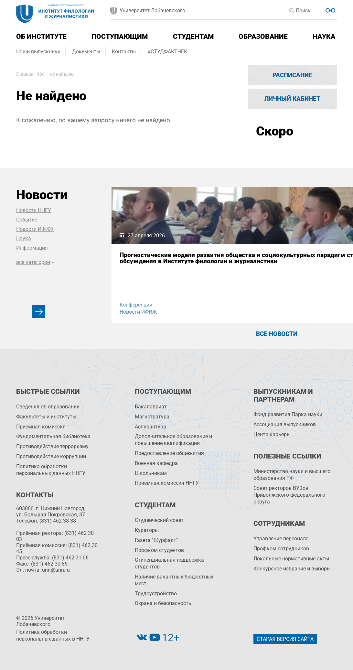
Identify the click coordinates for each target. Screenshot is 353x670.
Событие (26, 220)
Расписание (292, 75)
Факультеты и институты (46, 417)
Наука (324, 36)
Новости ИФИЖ (35, 229)
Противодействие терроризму (52, 446)
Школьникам (151, 473)
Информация (32, 248)
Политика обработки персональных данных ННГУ (50, 469)
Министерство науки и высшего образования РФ (291, 474)
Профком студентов (159, 550)
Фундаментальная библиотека (53, 436)
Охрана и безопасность (163, 603)
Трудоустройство (156, 593)
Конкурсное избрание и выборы (292, 569)
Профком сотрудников (281, 549)
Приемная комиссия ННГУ (167, 483)
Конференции (136, 305)
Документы (86, 52)
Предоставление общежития (169, 453)
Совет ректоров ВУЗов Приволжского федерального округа (289, 495)
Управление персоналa (281, 538)
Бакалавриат (151, 407)
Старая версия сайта (285, 639)
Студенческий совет (159, 520)
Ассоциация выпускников (284, 424)
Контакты (124, 52)
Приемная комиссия (41, 427)
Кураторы (147, 530)
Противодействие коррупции (51, 456)
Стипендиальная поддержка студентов (169, 563)
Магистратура (152, 417)
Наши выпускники (38, 52)
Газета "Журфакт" (156, 540)
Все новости (276, 334)
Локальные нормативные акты (291, 559)
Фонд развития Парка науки (287, 414)
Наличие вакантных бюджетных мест (174, 580)
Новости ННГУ (33, 210)
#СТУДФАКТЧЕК (167, 52)
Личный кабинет (292, 99)
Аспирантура (150, 427)
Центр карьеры (272, 434)
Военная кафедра (156, 463)
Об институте (41, 36)
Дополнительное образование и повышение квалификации (173, 439)
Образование (263, 36)
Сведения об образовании (48, 407)
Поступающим (119, 36)
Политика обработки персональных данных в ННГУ (53, 635)
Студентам (193, 36)
